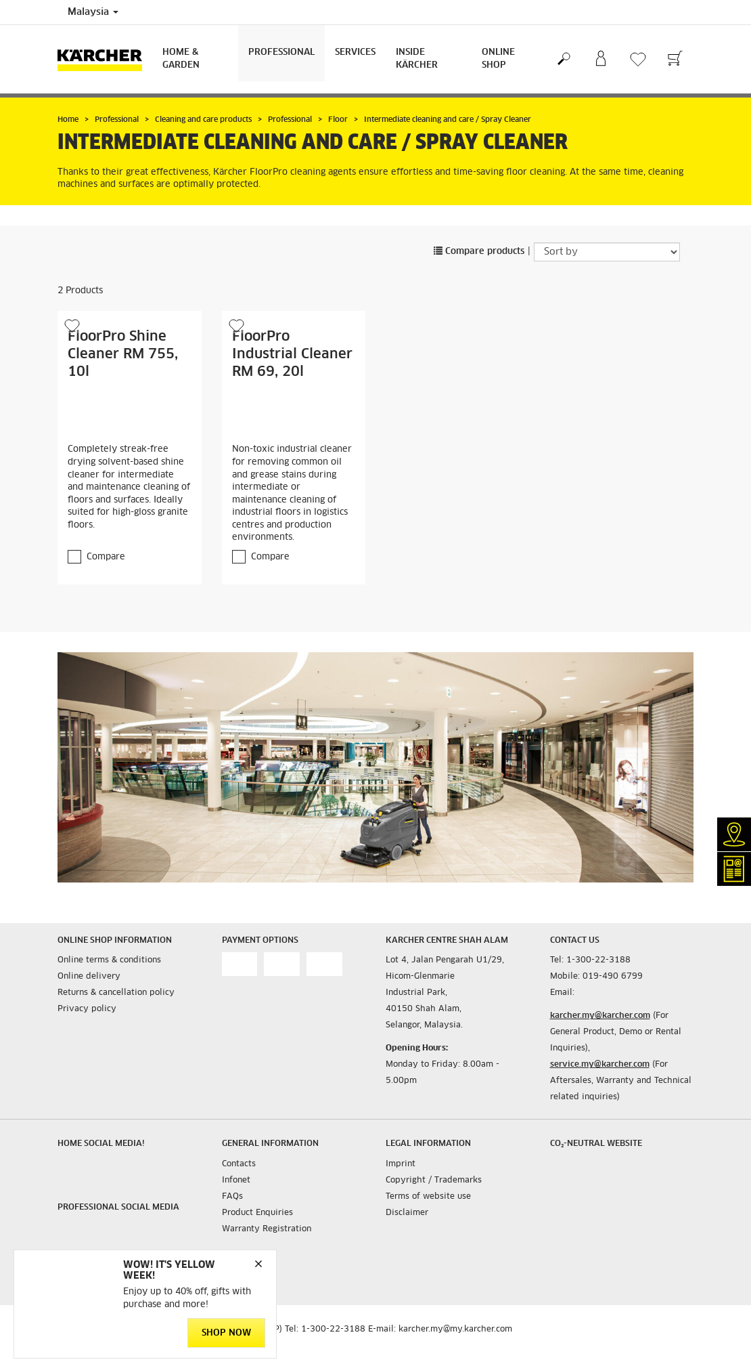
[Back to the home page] (105, 59)
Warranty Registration (266, 1229)
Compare (106, 557)
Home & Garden (181, 59)
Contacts (239, 1164)
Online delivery (89, 977)
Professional (281, 52)
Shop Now (226, 1333)
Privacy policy (87, 1009)
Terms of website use (428, 1197)
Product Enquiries (257, 1213)
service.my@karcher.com (600, 1065)
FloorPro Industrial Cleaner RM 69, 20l (292, 354)
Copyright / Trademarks (434, 1180)
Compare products (479, 251)
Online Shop (498, 59)
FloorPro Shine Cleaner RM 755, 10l (123, 354)
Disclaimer (407, 1213)
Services (355, 52)
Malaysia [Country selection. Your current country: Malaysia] (93, 12)
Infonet (236, 1180)
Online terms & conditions (109, 960)
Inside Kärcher (417, 59)
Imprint (400, 1164)
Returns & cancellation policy (116, 993)
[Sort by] (607, 251)
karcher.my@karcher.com (600, 1016)
